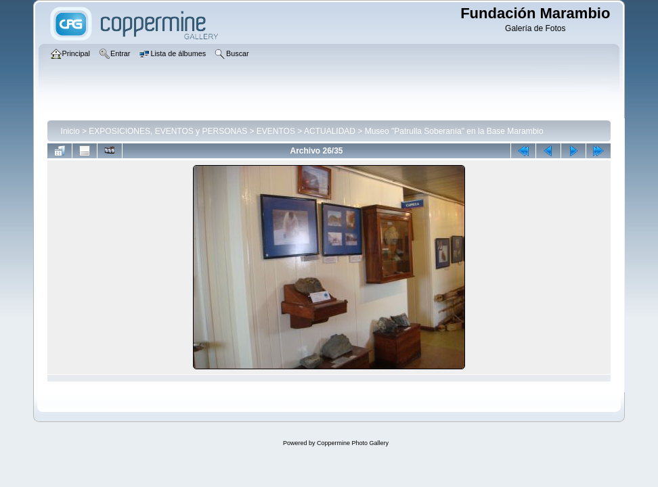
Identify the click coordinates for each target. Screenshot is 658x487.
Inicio (70, 131)
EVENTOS (276, 131)
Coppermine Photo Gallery (353, 443)
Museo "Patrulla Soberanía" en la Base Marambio (454, 131)
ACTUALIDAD (329, 131)
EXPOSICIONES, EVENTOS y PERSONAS (168, 131)
